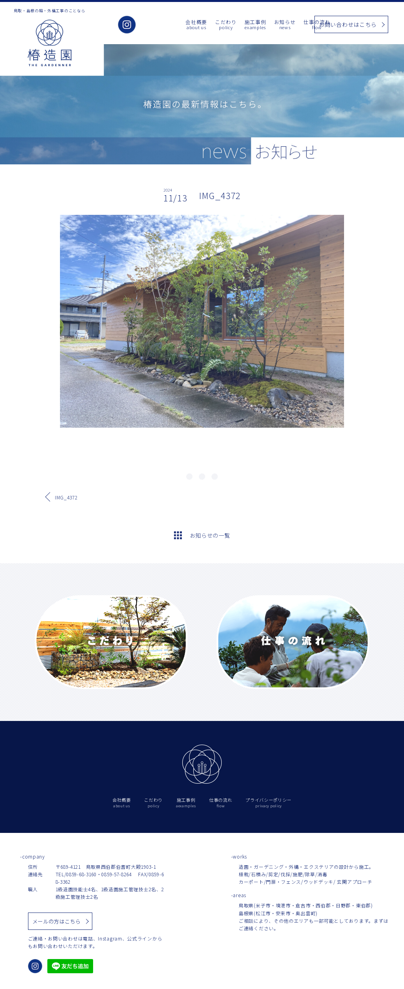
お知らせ (248, 25)
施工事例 (218, 25)
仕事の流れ (280, 25)
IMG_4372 (66, 497)
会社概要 (159, 25)
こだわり (189, 25)
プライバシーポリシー (268, 802)
